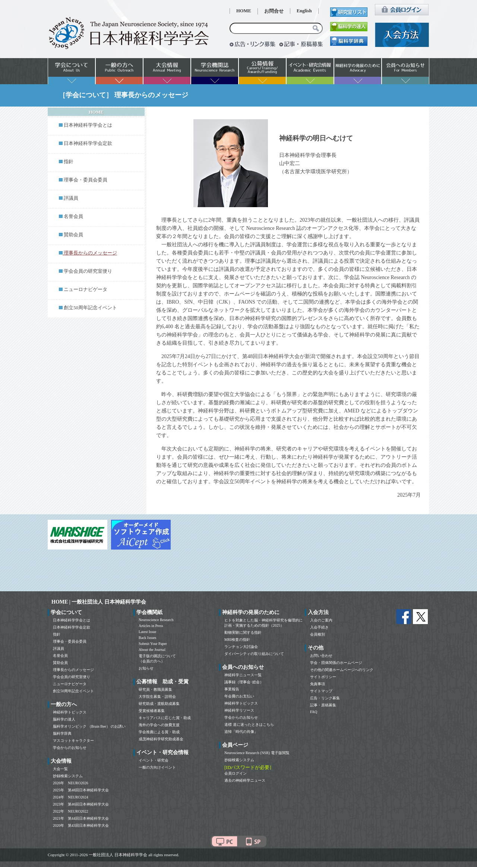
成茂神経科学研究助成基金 (161, 739)
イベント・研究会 (153, 760)
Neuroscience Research (156, 620)
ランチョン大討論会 (241, 647)
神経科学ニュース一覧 (243, 675)
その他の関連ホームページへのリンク (341, 670)
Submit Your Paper (153, 644)
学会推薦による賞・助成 (159, 732)
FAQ (313, 712)
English (304, 10)
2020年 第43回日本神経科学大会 (81, 825)
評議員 (71, 198)
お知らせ (146, 668)
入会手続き (319, 627)
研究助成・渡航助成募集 (159, 704)
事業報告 (231, 689)
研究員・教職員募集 (155, 689)
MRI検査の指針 (237, 639)
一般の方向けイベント (157, 767)
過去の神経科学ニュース (244, 780)
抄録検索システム (68, 776)
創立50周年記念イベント (90, 307)
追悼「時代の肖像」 (241, 732)
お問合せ (274, 11)
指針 (68, 161)
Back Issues (148, 638)
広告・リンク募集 (325, 698)
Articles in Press (151, 626)
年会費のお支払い (239, 696)
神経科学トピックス (69, 712)
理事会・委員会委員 (85, 180)
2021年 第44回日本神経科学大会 (81, 818)
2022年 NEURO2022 (70, 811)
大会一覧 (60, 769)
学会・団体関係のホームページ (336, 663)
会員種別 (317, 634)
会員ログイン (235, 773)
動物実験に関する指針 (243, 632)
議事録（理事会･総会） (243, 682)
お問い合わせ (321, 656)
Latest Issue (148, 632)
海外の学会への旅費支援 (159, 725)
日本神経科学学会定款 (88, 143)
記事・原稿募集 (323, 705)
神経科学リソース (239, 710)
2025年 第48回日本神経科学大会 (81, 790)
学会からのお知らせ (69, 748)
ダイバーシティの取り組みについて (254, 654)
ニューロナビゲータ (85, 289)
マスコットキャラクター (73, 740)
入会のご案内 (321, 620)
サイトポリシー (323, 677)
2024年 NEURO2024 (70, 797)
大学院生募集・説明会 (157, 696)
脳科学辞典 (62, 733)
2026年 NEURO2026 (70, 783)
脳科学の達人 (64, 719)
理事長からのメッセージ (73, 670)
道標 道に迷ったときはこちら (249, 724)
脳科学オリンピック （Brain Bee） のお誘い (89, 726)
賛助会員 (73, 234)
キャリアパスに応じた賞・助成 (165, 718)
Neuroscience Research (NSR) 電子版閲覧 (257, 753)
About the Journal (152, 650)
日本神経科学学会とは (88, 125)
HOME (243, 10)
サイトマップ (321, 691)
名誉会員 (73, 216)
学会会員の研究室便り (88, 271)
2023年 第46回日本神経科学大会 (81, 804)
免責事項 (317, 684)
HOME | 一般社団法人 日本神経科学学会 (98, 602)
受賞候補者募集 (152, 711)
